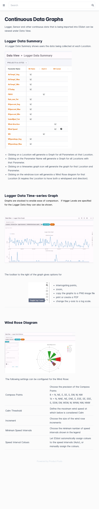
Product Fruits (55, 461)
